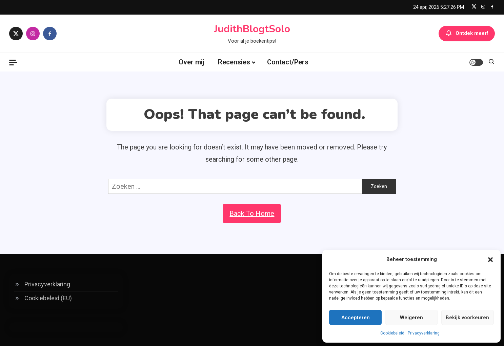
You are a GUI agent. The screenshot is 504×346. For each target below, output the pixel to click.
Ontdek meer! (466, 33)
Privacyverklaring (424, 333)
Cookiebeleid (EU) (48, 298)
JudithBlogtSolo (252, 29)
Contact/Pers (287, 62)
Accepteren (355, 317)
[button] (490, 259)
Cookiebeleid (392, 333)
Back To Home (251, 213)
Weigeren (411, 317)
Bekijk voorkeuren (467, 317)
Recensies (234, 62)
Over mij (191, 62)
